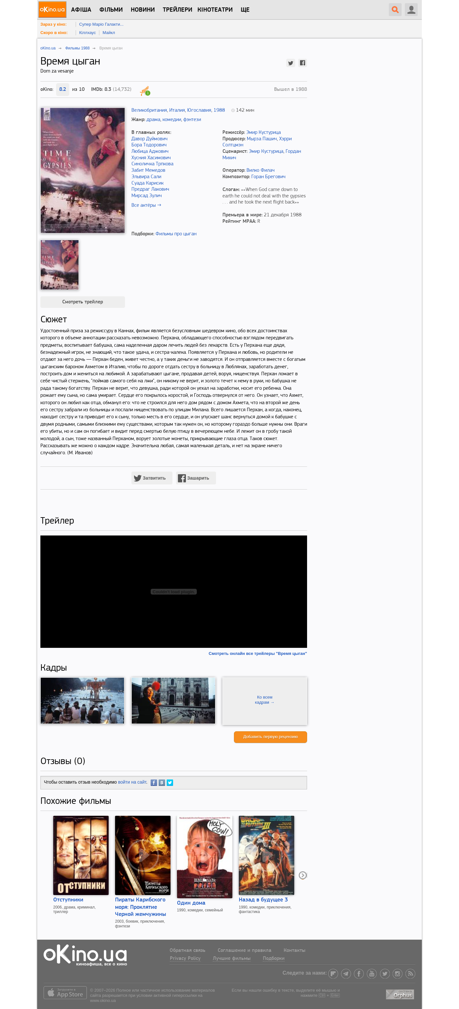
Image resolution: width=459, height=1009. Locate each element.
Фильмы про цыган (175, 234)
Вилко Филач (260, 170)
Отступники (68, 900)
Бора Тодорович (149, 145)
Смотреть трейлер (82, 302)
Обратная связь (187, 950)
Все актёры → (146, 205)
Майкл (109, 32)
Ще (245, 10)
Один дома (191, 903)
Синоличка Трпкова (152, 164)
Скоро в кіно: (54, 32)
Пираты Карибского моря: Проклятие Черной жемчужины (140, 907)
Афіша (81, 10)
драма (153, 119)
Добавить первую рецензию (270, 737)
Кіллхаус (87, 32)
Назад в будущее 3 (263, 900)
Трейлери (177, 10)
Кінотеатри (215, 10)
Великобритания (149, 110)
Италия (177, 110)
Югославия (199, 110)
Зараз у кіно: (53, 24)
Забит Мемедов (148, 170)
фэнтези (192, 119)
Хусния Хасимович (151, 158)
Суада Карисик (147, 183)
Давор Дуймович (149, 139)
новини (143, 10)
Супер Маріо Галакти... (101, 24)
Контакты (294, 950)
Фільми (111, 10)
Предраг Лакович (150, 189)
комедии (172, 119)
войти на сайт (132, 782)
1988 (219, 110)
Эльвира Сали (146, 176)
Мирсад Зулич (146, 195)
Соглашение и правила (244, 950)
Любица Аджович (150, 151)
